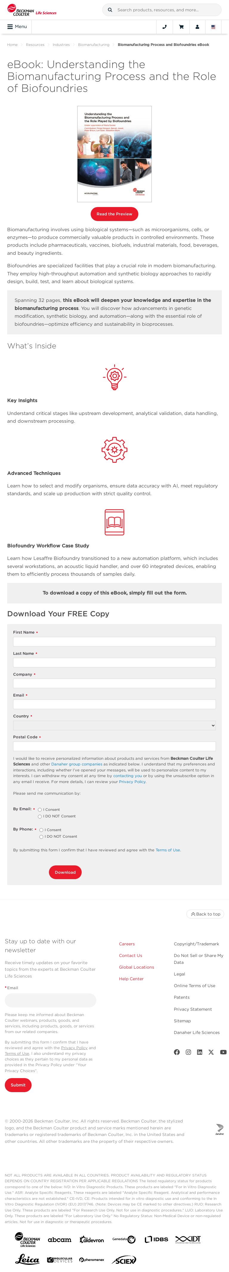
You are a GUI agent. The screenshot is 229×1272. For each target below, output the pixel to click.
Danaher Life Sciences (197, 1032)
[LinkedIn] (199, 1053)
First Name (25, 632)
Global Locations (136, 967)
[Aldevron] (92, 1241)
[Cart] (181, 27)
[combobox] (162, 10)
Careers (127, 943)
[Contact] (165, 27)
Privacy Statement (193, 1009)
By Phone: (24, 829)
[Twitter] (211, 1053)
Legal (179, 974)
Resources (35, 44)
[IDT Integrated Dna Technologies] (188, 1241)
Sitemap (182, 1020)
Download (65, 872)
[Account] (197, 27)
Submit (18, 1085)
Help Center (131, 978)
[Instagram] (188, 1053)
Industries (61, 44)
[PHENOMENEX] (92, 1261)
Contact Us (130, 955)
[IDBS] (156, 1241)
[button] (110, 9)
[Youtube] (223, 1053)
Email (20, 695)
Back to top (205, 914)
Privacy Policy (74, 1048)
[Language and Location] (213, 27)
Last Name (25, 653)
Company (24, 674)
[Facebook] (177, 1053)
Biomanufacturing (93, 44)
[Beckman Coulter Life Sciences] (31, 10)
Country (22, 716)
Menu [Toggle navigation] (17, 27)
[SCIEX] (124, 1261)
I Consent (51, 810)
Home (12, 44)
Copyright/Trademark (196, 943)
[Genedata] (124, 1241)
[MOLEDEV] (60, 1261)
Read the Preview (114, 214)
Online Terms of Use (194, 985)
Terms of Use (17, 1053)
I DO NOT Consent (59, 816)
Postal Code (27, 737)
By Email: (24, 809)
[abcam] (60, 1241)
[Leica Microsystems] (27, 1261)
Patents (182, 997)
